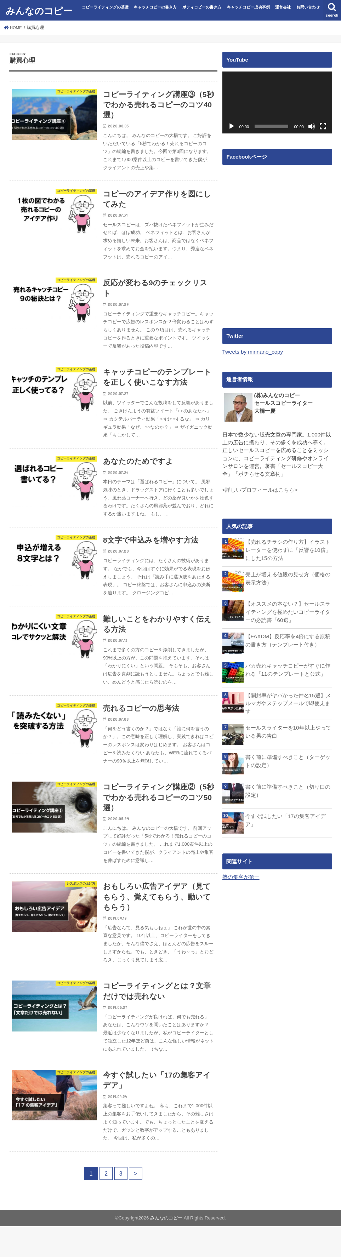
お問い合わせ (308, 7)
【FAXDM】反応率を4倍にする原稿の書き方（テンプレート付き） (287, 638)
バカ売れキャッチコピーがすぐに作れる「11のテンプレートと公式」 (287, 668)
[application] (277, 102)
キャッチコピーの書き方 (155, 7)
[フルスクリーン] (322, 126)
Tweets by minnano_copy (252, 352)
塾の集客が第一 (241, 875)
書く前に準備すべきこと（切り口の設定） (287, 788)
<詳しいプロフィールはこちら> (259, 489)
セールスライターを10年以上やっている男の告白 (288, 729)
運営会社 (283, 7)
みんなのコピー (39, 10)
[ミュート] (311, 126)
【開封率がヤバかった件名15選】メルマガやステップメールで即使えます (288, 701)
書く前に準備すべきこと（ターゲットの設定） (287, 759)
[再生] (231, 126)
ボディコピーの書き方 (201, 7)
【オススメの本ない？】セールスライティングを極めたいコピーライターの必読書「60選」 (287, 610)
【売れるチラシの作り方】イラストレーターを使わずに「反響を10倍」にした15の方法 (288, 549)
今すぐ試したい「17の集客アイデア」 (285, 817)
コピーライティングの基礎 (105, 7)
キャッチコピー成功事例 (248, 7)
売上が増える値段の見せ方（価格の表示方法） (287, 577)
